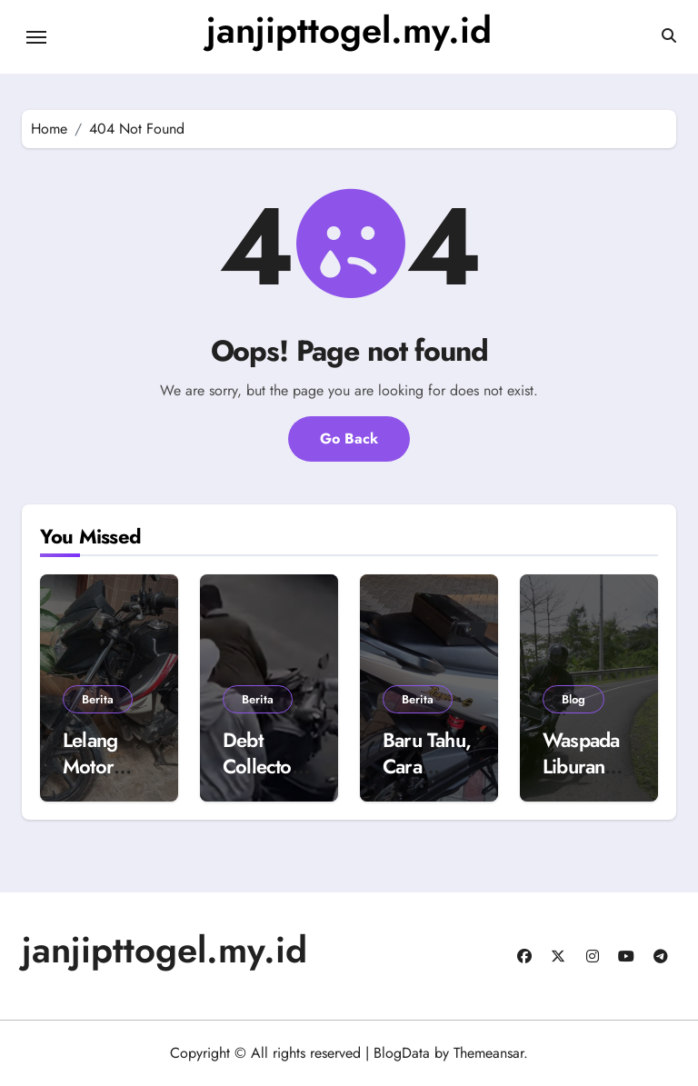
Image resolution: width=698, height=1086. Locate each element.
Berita (98, 699)
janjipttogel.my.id (349, 30)
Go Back (349, 438)
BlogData (402, 1052)
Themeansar (489, 1052)
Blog (573, 699)
